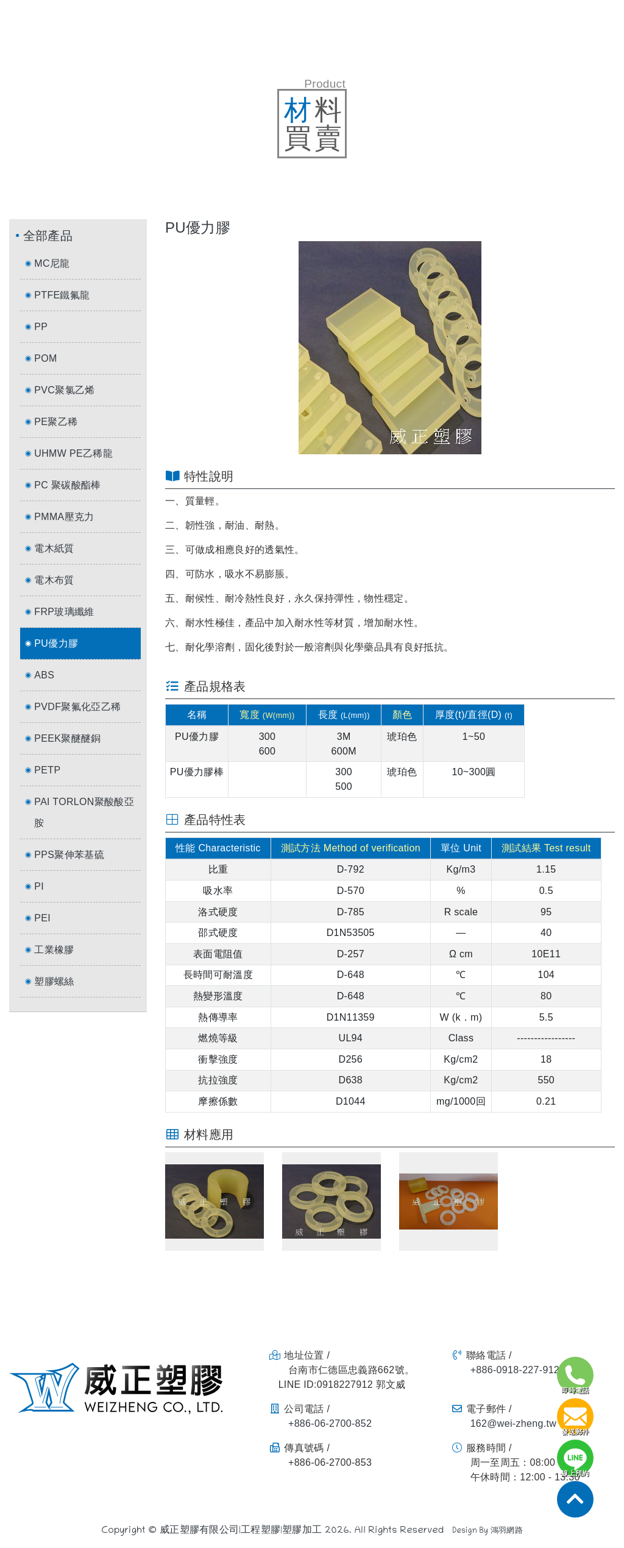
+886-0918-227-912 (514, 1370)
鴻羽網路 (507, 1531)
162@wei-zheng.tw (513, 1423)
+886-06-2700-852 (330, 1423)
